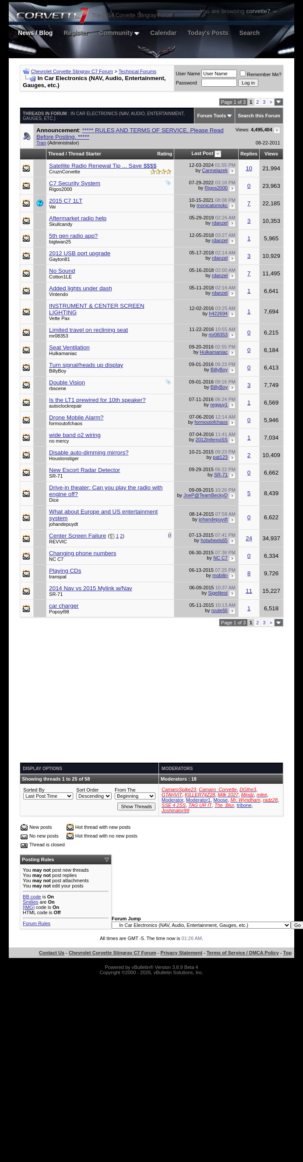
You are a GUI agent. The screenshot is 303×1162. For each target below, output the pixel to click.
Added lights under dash (80, 288)
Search (250, 32)
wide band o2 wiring (75, 435)
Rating (164, 153)
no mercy (59, 441)
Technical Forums (137, 71)
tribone (244, 805)
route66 (219, 610)
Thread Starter (84, 153)
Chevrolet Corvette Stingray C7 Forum (72, 71)
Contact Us (51, 952)
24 (249, 538)
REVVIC (58, 541)
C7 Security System (74, 183)
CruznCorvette (64, 171)
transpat (58, 576)
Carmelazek (215, 170)
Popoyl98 (59, 611)
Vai (52, 206)
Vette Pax (59, 318)
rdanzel (220, 222)
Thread (56, 153)
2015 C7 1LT (65, 200)
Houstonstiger (64, 458)
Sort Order (87, 789)
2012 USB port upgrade (79, 253)
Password (186, 82)
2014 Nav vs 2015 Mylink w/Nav (90, 588)
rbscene (57, 388)
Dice (54, 500)
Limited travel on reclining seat (88, 330)
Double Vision (67, 382)
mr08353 (58, 335)
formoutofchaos (65, 423)
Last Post (202, 153)
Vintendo (58, 294)
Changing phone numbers (82, 553)
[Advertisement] (151, 694)
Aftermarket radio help (77, 218)
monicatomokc (212, 205)
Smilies (30, 902)
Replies (248, 153)
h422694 (218, 314)
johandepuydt (63, 524)
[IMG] (29, 907)
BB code (32, 896)
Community (119, 32)
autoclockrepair (65, 405)
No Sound (62, 271)
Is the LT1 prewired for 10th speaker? (97, 400)
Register (75, 32)
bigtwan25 (60, 241)
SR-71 (56, 476)
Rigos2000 (60, 189)
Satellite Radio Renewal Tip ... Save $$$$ (102, 165)
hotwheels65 (214, 540)
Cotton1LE (60, 276)
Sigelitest (218, 592)
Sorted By (33, 789)
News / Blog (35, 32)
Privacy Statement (181, 952)
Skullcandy (60, 224)
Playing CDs (65, 570)
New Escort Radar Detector (84, 470)
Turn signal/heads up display (86, 365)
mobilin (220, 575)
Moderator (172, 800)
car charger (63, 605)
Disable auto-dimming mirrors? (88, 452)
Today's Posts (207, 32)
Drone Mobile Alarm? (76, 417)
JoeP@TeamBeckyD (205, 495)
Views (271, 153)
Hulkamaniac (63, 353)
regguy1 (219, 404)
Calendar (163, 32)
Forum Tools (211, 115)
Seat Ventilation (69, 347)
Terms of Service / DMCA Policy (243, 952)
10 (249, 168)
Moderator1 (198, 800)
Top (287, 952)
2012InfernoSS (212, 439)
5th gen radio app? (73, 235)
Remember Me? (261, 74)
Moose (220, 800)
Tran (41, 142)
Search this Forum (259, 115)
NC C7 (56, 559)
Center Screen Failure (77, 535)
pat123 (220, 457)
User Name (188, 73)
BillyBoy (57, 370)
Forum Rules (36, 923)
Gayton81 (59, 259)
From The (125, 789)
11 (249, 591)
